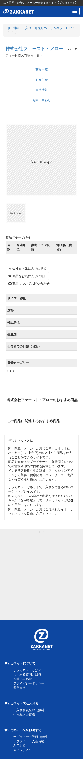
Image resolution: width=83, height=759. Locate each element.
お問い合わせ (41, 100)
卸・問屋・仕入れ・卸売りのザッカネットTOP (39, 28)
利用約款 (19, 745)
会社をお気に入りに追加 (27, 268)
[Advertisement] (41, 576)
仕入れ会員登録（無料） (30, 710)
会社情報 (41, 90)
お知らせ (41, 79)
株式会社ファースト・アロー (34, 48)
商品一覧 (41, 69)
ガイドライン (22, 750)
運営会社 (19, 688)
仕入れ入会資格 (24, 714)
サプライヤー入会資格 (28, 741)
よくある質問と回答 (27, 674)
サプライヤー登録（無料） (31, 737)
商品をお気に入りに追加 (27, 276)
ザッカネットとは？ (27, 670)
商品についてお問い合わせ (29, 283)
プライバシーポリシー (28, 683)
